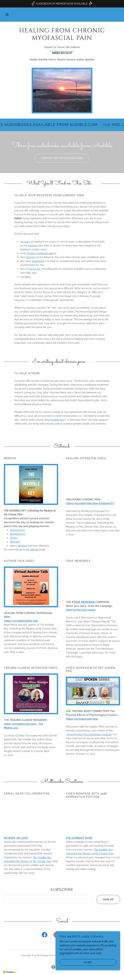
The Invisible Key (55, 419)
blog (27, 276)
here (79, 656)
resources (34, 268)
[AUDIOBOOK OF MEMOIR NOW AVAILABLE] (62, 3)
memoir (32, 245)
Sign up (105, 899)
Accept (75, 962)
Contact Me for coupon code (59, 158)
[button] (7, 14)
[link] (62, 39)
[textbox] (48, 899)
